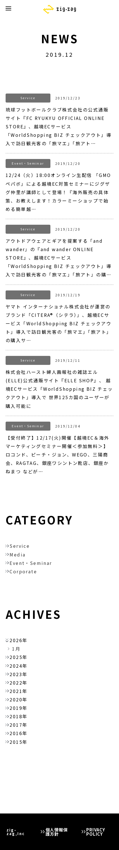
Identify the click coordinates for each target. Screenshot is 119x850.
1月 (16, 648)
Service (20, 545)
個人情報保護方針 (57, 832)
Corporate (23, 571)
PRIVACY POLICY (95, 832)
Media (17, 554)
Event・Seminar (31, 563)
